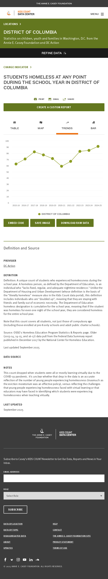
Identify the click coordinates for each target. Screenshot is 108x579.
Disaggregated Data (15, 535)
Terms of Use (60, 548)
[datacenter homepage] (26, 12)
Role (6, 489)
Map (41, 128)
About (7, 542)
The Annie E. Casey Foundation (54, 3)
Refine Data (52, 53)
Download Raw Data (75, 223)
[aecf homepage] (9, 12)
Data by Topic (11, 529)
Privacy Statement (63, 542)
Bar (93, 128)
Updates (8, 548)
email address (12, 471)
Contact (57, 529)
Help (55, 523)
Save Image (42, 223)
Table (14, 128)
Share (68, 99)
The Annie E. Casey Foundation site (72, 535)
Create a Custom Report (54, 107)
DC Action (9, 266)
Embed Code (16, 223)
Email (53, 99)
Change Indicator (16, 67)
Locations (11, 24)
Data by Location (13, 523)
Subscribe (15, 509)
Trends (67, 128)
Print (39, 99)
